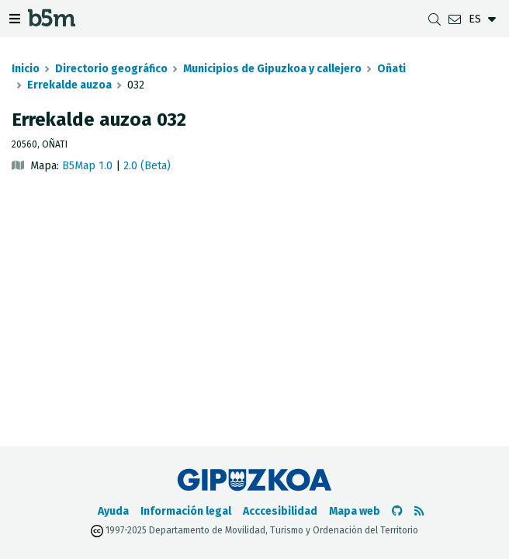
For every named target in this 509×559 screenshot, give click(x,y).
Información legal (185, 511)
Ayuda (113, 511)
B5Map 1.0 (87, 165)
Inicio (26, 68)
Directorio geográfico (111, 68)
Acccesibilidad (280, 511)
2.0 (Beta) (147, 165)
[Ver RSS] (419, 511)
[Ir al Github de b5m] (397, 511)
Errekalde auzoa (69, 85)
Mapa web (354, 511)
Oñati (391, 68)
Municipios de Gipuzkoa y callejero (272, 68)
